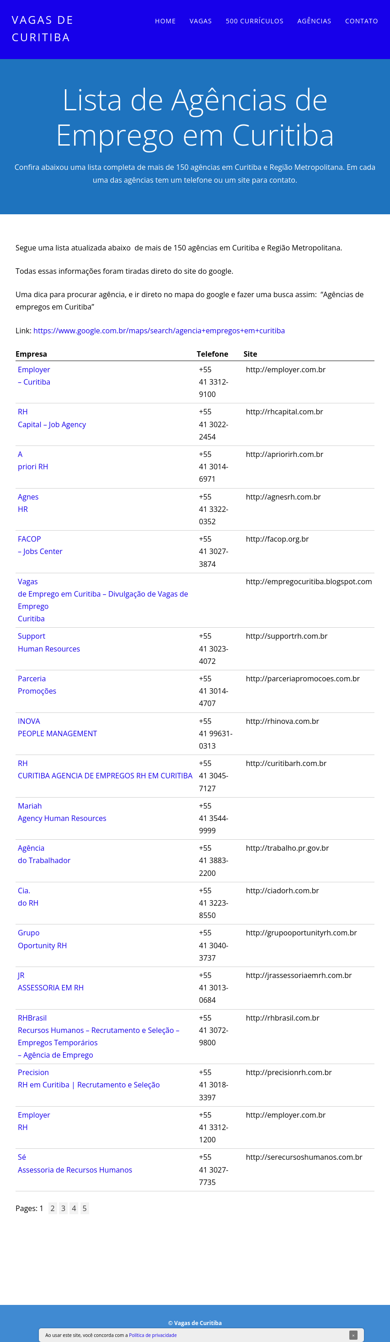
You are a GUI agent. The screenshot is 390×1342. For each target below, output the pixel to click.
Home (165, 20)
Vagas (201, 20)
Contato (361, 20)
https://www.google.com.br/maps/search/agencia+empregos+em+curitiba (159, 331)
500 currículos (255, 20)
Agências (314, 20)
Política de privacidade (152, 1335)
